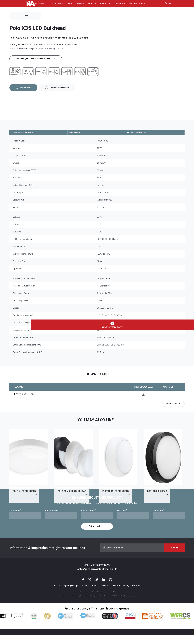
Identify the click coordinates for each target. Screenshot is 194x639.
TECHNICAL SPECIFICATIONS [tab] (26, 132)
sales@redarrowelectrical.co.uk (97, 573)
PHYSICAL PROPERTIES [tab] (140, 132)
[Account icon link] (170, 3)
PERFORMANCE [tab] (78, 132)
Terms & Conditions (81, 596)
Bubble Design (129, 600)
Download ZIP (173, 404)
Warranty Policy (98, 596)
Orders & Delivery (120, 589)
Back (27, 15)
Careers (104, 589)
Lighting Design (70, 589)
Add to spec (26, 86)
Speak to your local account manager (34, 58)
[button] (166, 3)
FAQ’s (57, 589)
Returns (136, 589)
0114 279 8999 (101, 569)
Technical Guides (89, 589)
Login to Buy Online (62, 86)
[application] (62, 3)
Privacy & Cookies (114, 596)
